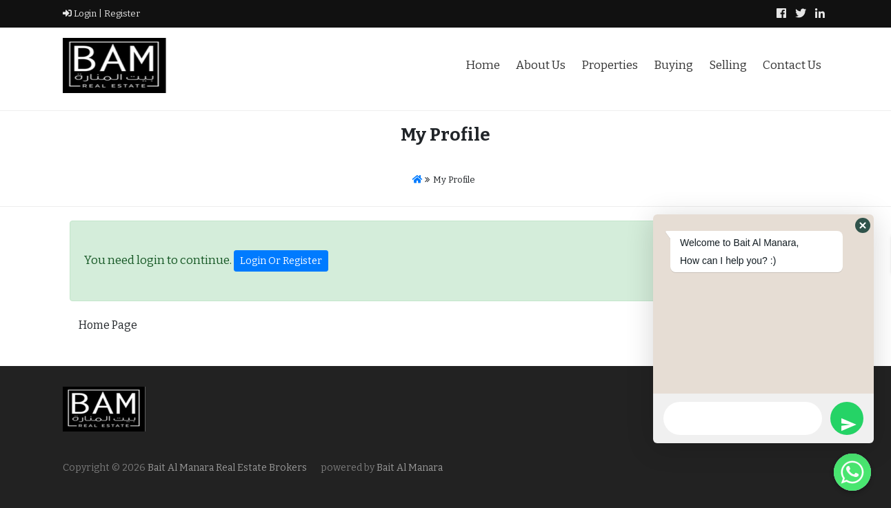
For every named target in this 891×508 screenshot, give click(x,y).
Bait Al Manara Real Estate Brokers (226, 468)
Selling (728, 65)
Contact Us (792, 65)
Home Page (108, 325)
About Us (540, 65)
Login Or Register (281, 261)
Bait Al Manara (410, 468)
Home (482, 65)
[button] (862, 225)
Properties (609, 65)
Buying (673, 65)
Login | (82, 13)
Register (121, 13)
